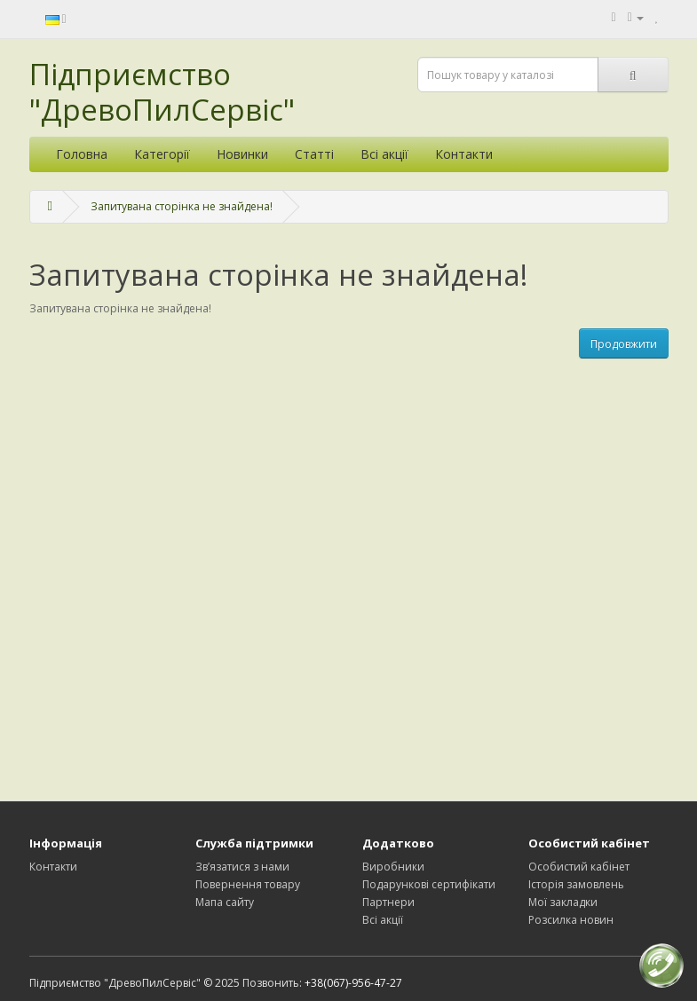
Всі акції (384, 154)
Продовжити (623, 343)
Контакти (464, 154)
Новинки (242, 154)
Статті (314, 154)
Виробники (393, 866)
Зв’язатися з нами (242, 866)
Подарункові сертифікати (428, 884)
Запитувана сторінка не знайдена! (182, 206)
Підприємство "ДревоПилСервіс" (162, 92)
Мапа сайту (224, 902)
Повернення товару (247, 884)
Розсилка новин (571, 919)
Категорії (162, 154)
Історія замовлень (576, 884)
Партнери (388, 902)
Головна (81, 154)
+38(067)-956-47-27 (353, 982)
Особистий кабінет (579, 866)
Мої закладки (563, 902)
